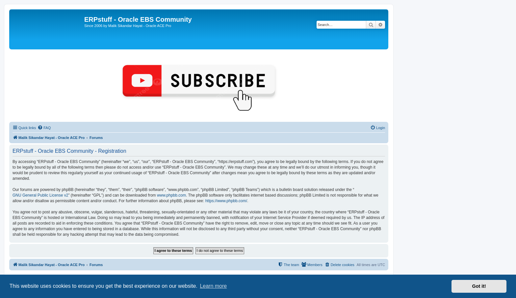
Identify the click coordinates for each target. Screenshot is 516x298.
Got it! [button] (479, 286)
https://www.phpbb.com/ (226, 201)
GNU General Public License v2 (40, 195)
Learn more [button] (213, 286)
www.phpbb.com (171, 195)
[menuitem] (44, 128)
